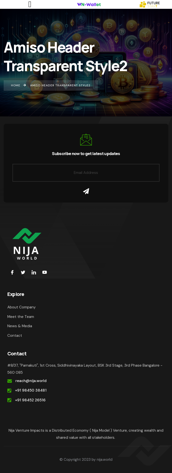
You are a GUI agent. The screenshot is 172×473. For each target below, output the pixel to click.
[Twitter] (23, 272)
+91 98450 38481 (31, 390)
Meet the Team (20, 316)
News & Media (19, 326)
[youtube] (44, 272)
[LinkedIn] (33, 272)
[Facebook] (12, 272)
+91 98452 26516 (30, 400)
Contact (14, 335)
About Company (21, 307)
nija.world (104, 459)
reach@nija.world (31, 380)
